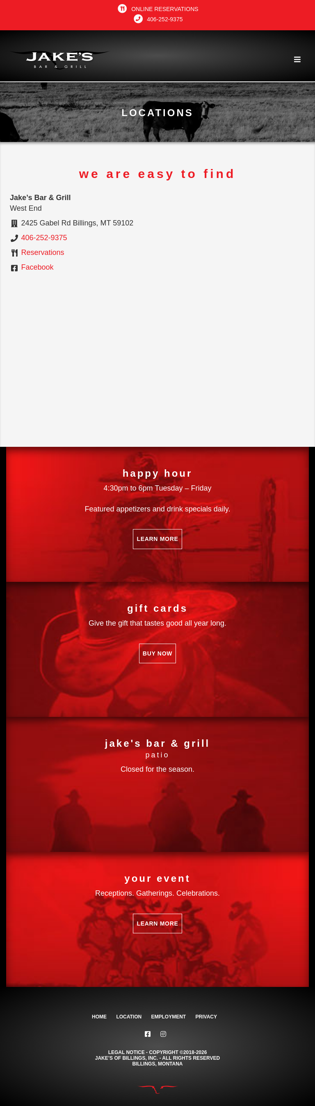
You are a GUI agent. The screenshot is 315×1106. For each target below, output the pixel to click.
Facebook (37, 267)
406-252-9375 (157, 19)
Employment (168, 1017)
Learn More (157, 539)
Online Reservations (157, 9)
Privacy (206, 1017)
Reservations (42, 252)
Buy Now (157, 653)
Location (129, 1017)
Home (99, 1017)
